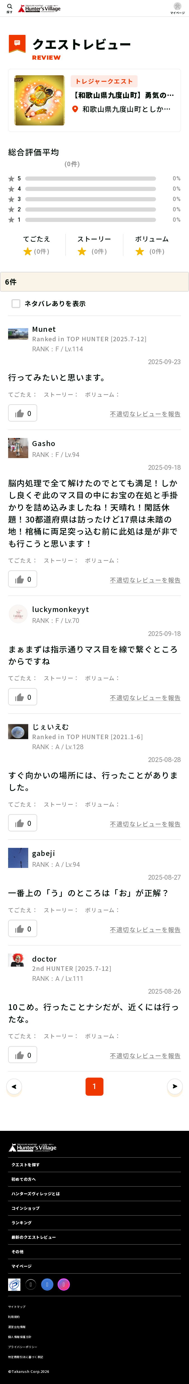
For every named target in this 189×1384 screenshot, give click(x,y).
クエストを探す (25, 1164)
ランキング (21, 1222)
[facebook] (47, 1284)
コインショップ (25, 1208)
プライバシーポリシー (22, 1347)
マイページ (21, 1266)
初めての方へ (23, 1179)
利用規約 (14, 1317)
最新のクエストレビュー (33, 1237)
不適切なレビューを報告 (145, 413)
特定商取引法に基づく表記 (25, 1357)
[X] (31, 1284)
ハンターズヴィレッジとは (35, 1193)
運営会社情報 (17, 1327)
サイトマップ (17, 1307)
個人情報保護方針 (20, 1337)
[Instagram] (64, 1284)
